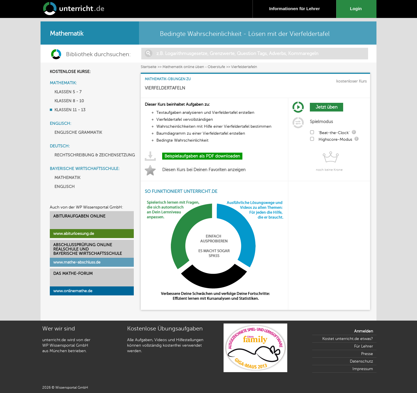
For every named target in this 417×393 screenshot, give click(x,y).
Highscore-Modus (335, 139)
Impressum (362, 369)
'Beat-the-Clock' (334, 133)
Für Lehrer (363, 346)
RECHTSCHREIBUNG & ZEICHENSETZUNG (94, 155)
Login (357, 8)
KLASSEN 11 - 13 (69, 110)
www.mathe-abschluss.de (76, 262)
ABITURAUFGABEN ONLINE (79, 216)
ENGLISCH (64, 186)
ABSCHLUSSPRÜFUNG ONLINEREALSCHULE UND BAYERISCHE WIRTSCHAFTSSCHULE (87, 249)
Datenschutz (361, 361)
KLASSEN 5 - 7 (67, 92)
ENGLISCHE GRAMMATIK (78, 132)
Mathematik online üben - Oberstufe (193, 67)
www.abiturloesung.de (73, 233)
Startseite (148, 67)
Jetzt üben (326, 107)
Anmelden (363, 331)
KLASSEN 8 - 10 (69, 101)
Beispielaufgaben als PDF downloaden (202, 156)
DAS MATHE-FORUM (73, 273)
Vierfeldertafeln (244, 67)
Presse (367, 354)
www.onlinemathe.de (72, 291)
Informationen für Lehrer (294, 8)
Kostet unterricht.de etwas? (347, 339)
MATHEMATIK (67, 178)
